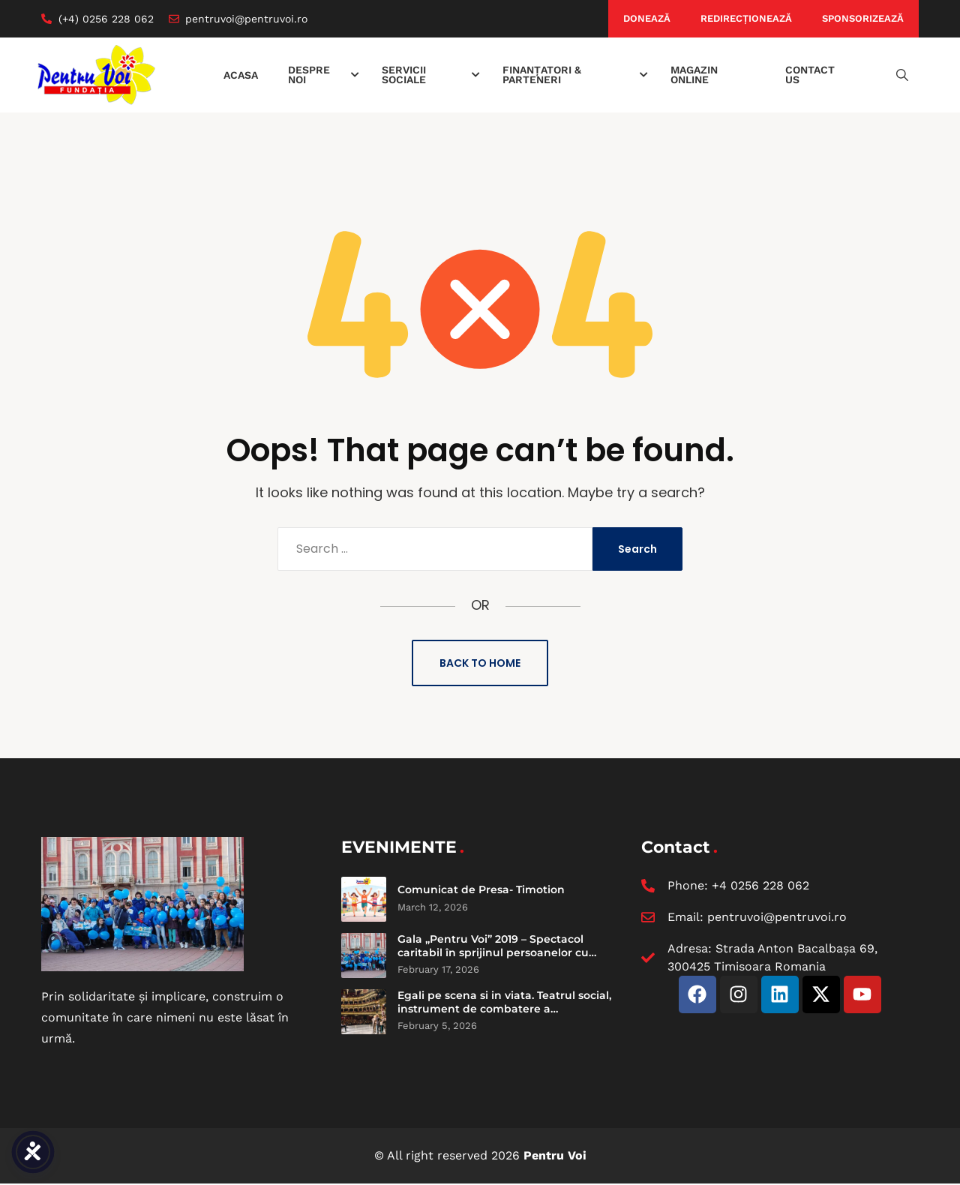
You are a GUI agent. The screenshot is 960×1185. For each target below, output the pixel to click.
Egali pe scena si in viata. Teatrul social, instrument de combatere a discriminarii (504, 1008)
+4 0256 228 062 (760, 885)
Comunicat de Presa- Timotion (481, 889)
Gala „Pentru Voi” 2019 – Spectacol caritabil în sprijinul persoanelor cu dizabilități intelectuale (493, 952)
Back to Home (480, 663)
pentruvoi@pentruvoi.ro (777, 917)
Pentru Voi (555, 1155)
